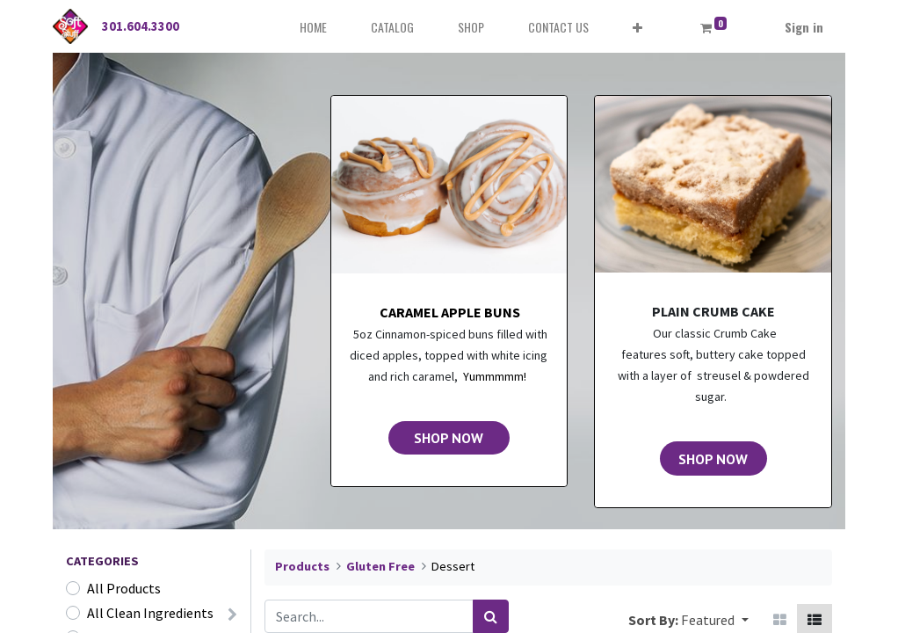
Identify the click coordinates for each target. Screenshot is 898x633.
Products (302, 566)
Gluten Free (380, 566)
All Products (124, 588)
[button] (637, 27)
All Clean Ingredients (150, 613)
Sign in (804, 27)
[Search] (491, 616)
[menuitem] (313, 27)
